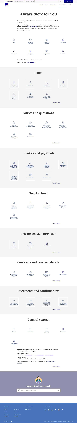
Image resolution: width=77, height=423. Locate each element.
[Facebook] (46, 409)
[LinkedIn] (59, 409)
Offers (41, 4)
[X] (52, 409)
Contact (5, 409)
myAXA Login (6, 414)
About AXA (27, 1)
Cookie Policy (59, 421)
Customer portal (53, 4)
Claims (46, 4)
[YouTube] (56, 409)
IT (9, 421)
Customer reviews (17, 414)
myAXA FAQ (16, 416)
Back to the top (56, 102)
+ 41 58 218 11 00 (49, 355)
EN (11, 421)
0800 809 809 (29, 355)
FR (7, 421)
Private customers (9, 1)
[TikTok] (62, 409)
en (61, 1)
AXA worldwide (28, 409)
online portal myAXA (32, 26)
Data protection (53, 421)
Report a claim (17, 409)
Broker (5, 411)
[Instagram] (49, 409)
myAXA (32, 1)
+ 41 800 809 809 (40, 355)
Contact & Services (63, 4)
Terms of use (46, 421)
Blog (70, 4)
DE (4, 421)
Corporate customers (19, 1)
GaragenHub (6, 416)
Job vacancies (16, 411)
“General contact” (30, 62)
